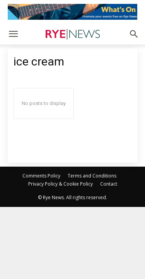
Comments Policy (41, 175)
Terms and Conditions (92, 175)
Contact (108, 184)
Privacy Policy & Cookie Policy (60, 184)
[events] (72, 12)
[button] (13, 34)
